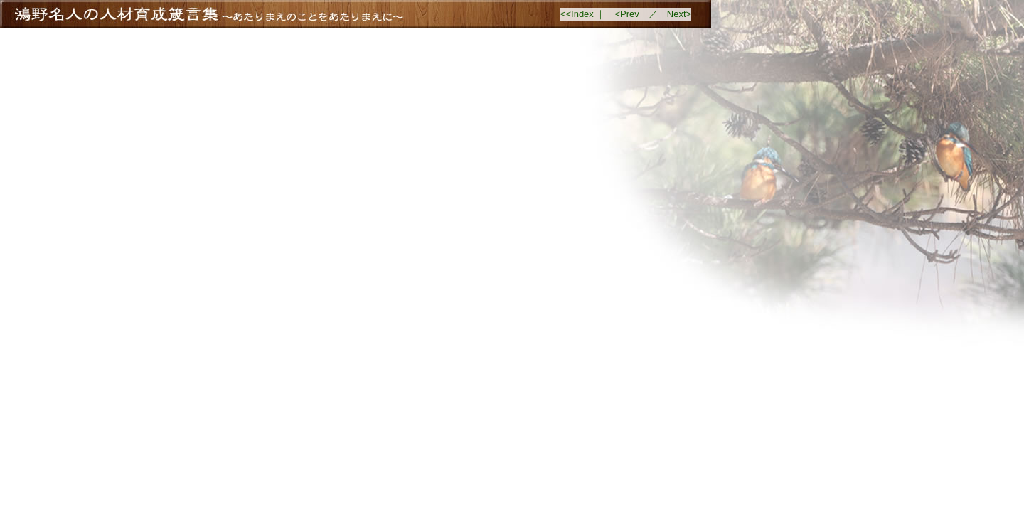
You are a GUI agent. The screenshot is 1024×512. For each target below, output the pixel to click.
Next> (679, 14)
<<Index (577, 14)
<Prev (626, 14)
